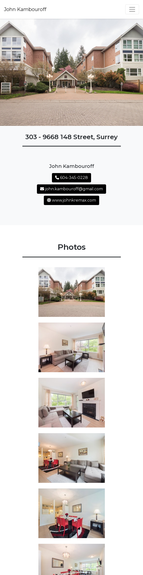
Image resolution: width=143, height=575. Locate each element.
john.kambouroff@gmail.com (71, 189)
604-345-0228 (71, 177)
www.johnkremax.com (71, 200)
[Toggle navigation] (132, 9)
